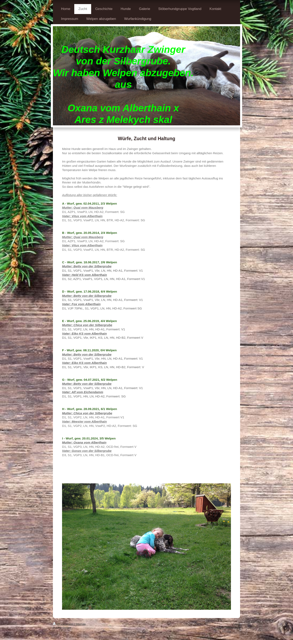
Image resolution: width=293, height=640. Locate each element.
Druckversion (63, 624)
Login (236, 623)
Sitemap (81, 624)
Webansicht (233, 627)
